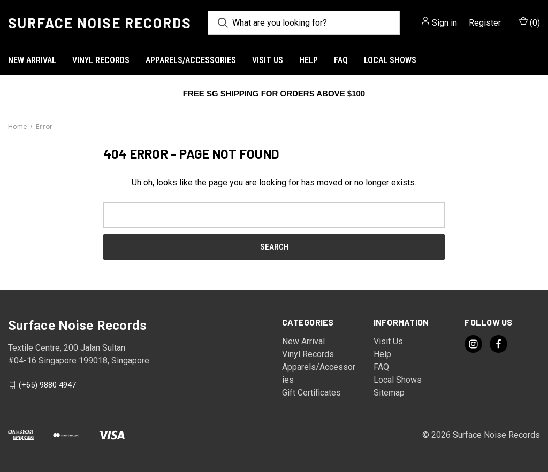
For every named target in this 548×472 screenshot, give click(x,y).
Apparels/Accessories (191, 60)
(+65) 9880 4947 (47, 385)
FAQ (341, 60)
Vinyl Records (101, 60)
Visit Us (267, 60)
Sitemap (389, 393)
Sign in (444, 23)
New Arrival (32, 60)
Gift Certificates (311, 393)
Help (308, 60)
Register (485, 23)
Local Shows (390, 60)
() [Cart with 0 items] (529, 22)
